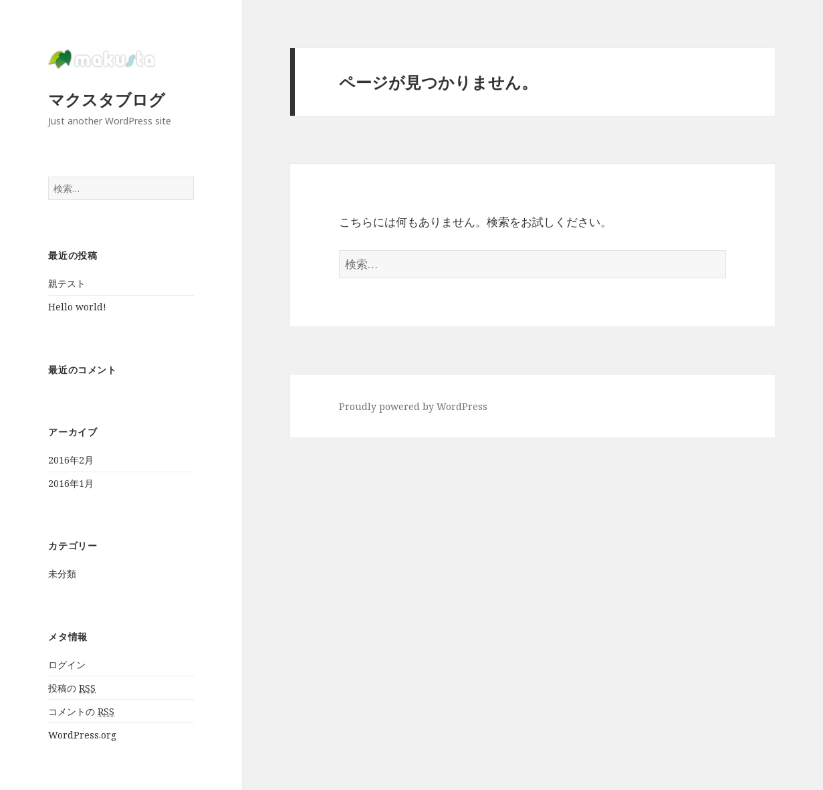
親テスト (67, 283)
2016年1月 (71, 483)
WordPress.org (82, 734)
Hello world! (77, 306)
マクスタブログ (106, 99)
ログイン (67, 664)
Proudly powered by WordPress (413, 406)
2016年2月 (71, 460)
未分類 (62, 573)
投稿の (72, 688)
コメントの (81, 711)
